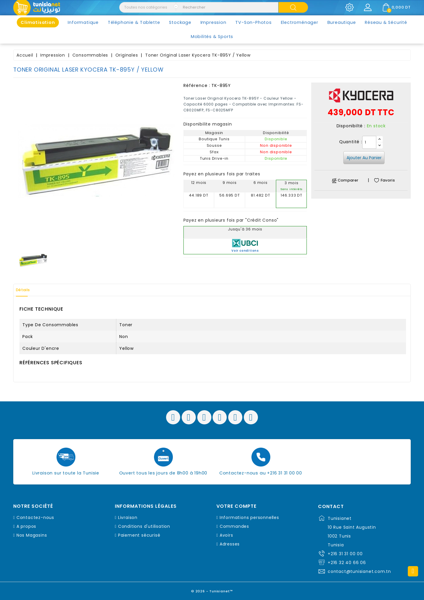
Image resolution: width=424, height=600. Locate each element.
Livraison (128, 517)
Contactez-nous (35, 517)
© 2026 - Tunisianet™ (212, 589)
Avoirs (226, 535)
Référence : (196, 85)
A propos (26, 526)
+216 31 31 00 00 (345, 554)
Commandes (234, 526)
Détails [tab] (26, 290)
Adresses (230, 544)
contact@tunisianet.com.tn (359, 571)
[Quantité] (369, 142)
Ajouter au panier (364, 158)
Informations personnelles (249, 517)
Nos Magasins (31, 535)
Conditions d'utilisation (144, 526)
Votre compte (236, 506)
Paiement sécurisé (139, 535)
